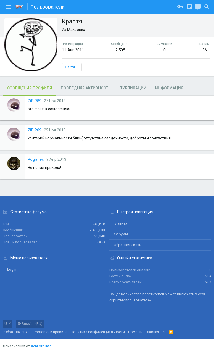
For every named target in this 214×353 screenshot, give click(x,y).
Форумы (121, 234)
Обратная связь (127, 245)
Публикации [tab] (133, 88)
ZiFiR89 (34, 101)
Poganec (36, 159)
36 (204, 50)
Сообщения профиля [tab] (29, 88)
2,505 (120, 50)
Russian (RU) (30, 324)
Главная (120, 223)
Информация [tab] (169, 88)
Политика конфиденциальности (98, 332)
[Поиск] (206, 7)
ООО (101, 242)
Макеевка (76, 29)
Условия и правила (51, 332)
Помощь (135, 332)
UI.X (7, 324)
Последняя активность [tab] (86, 88)
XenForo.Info (41, 346)
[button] (8, 7)
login (11, 269)
